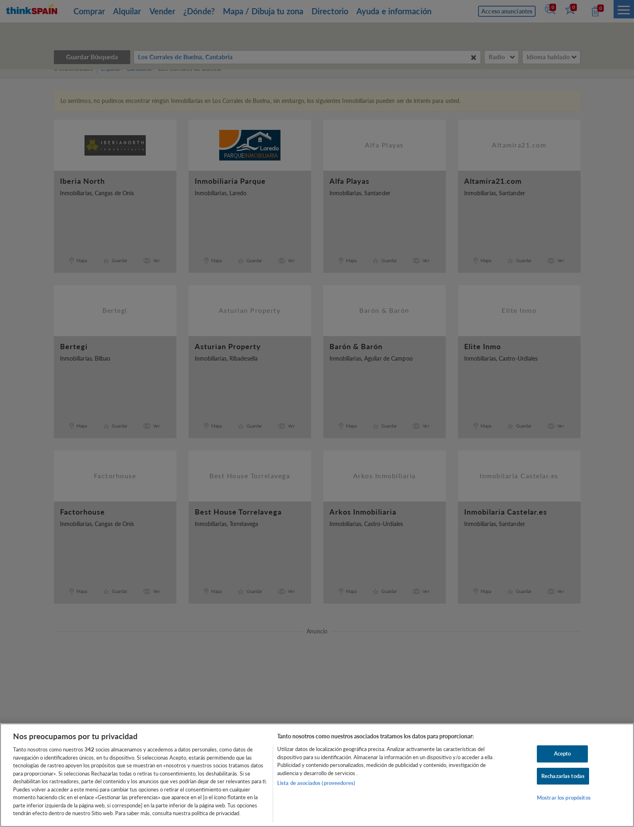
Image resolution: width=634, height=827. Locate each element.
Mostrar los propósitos (564, 798)
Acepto (562, 753)
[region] (317, 775)
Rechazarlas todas (563, 776)
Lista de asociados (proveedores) (316, 783)
